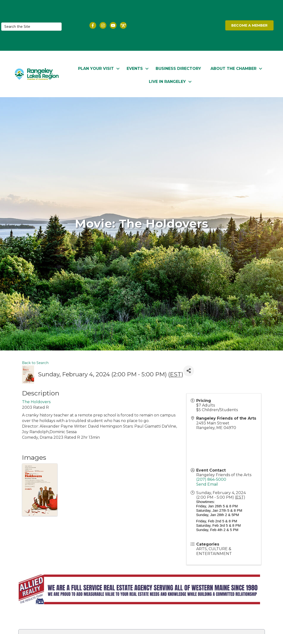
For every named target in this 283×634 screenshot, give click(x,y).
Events (135, 68)
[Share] (188, 370)
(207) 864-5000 (211, 479)
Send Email (207, 484)
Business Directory (178, 68)
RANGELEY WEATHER (181, 25)
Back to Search (35, 362)
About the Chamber (233, 68)
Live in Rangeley (167, 81)
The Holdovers (36, 402)
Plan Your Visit (96, 68)
